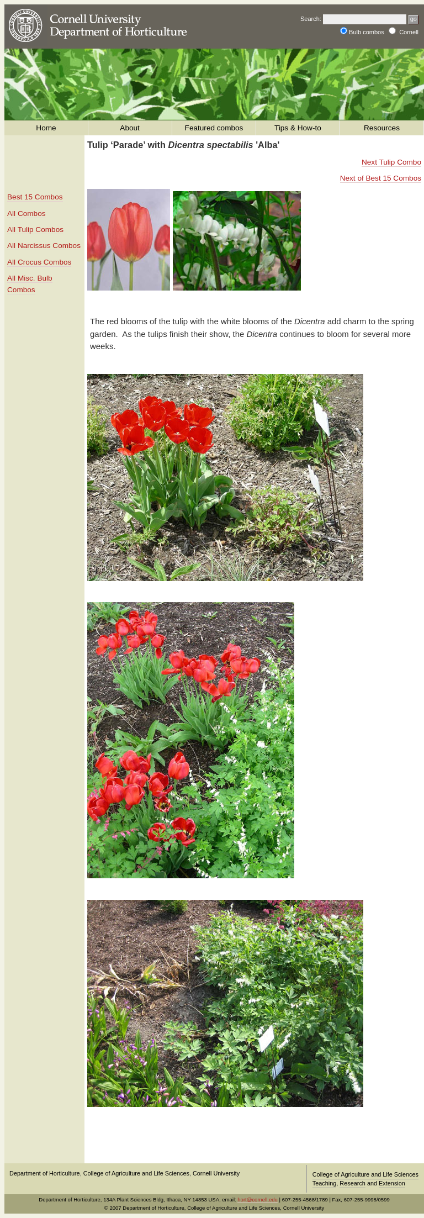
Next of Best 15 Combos (380, 178)
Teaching (324, 1183)
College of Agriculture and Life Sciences (136, 1173)
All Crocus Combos (39, 262)
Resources (381, 128)
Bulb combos (367, 32)
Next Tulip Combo (391, 162)
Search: (310, 18)
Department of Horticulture (44, 1173)
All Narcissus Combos (44, 245)
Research (352, 1183)
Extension (392, 1183)
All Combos (26, 213)
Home (46, 128)
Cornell (408, 32)
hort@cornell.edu (257, 1199)
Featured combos (214, 128)
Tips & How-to (298, 128)
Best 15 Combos (35, 197)
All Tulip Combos (35, 229)
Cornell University (216, 1173)
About (130, 128)
